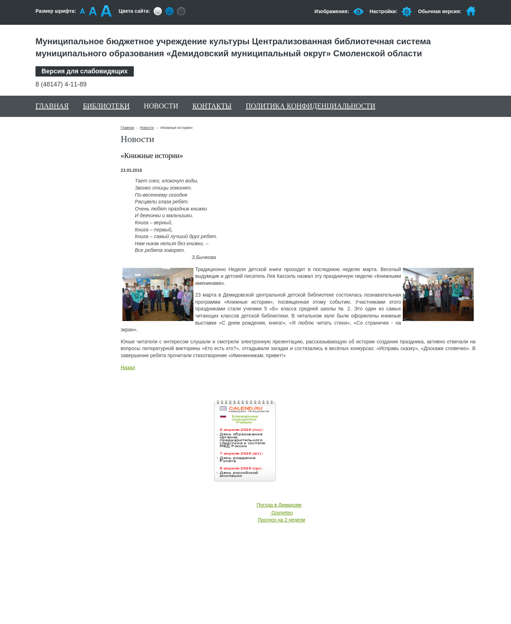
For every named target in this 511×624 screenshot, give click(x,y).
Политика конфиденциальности (310, 106)
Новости (161, 106)
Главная (52, 106)
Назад (128, 367)
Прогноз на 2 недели (281, 520)
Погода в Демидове (279, 505)
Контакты (211, 106)
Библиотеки (106, 106)
